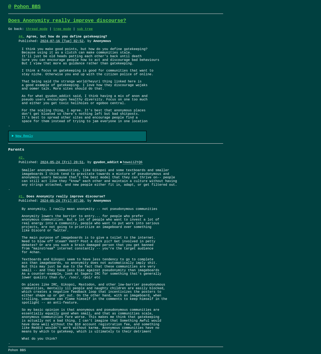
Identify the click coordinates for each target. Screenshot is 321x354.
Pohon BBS (27, 6)
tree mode (62, 29)
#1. (22, 196)
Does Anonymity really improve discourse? (67, 20)
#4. (22, 36)
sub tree (85, 29)
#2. (22, 158)
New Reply (24, 136)
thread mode (36, 29)
